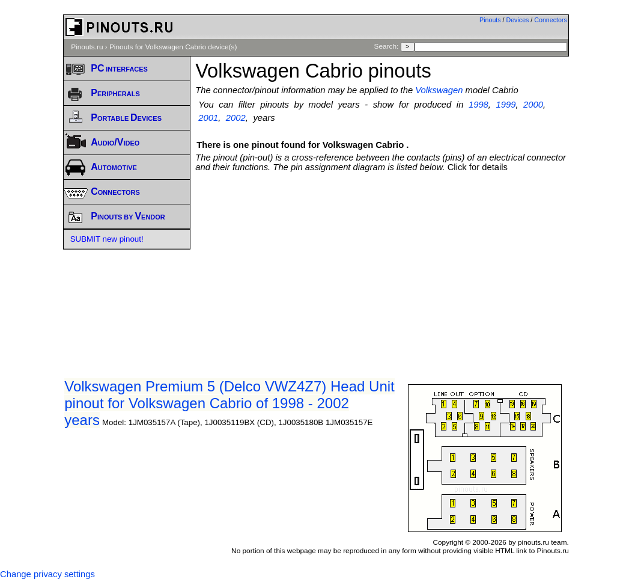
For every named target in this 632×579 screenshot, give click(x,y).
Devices (517, 19)
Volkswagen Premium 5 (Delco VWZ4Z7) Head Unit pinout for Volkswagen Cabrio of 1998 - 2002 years (229, 403)
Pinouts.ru (87, 47)
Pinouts (490, 19)
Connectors (550, 19)
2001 (208, 118)
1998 (478, 104)
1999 (506, 104)
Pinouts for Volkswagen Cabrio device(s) (173, 47)
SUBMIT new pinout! (107, 239)
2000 (533, 104)
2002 (236, 118)
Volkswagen (439, 90)
